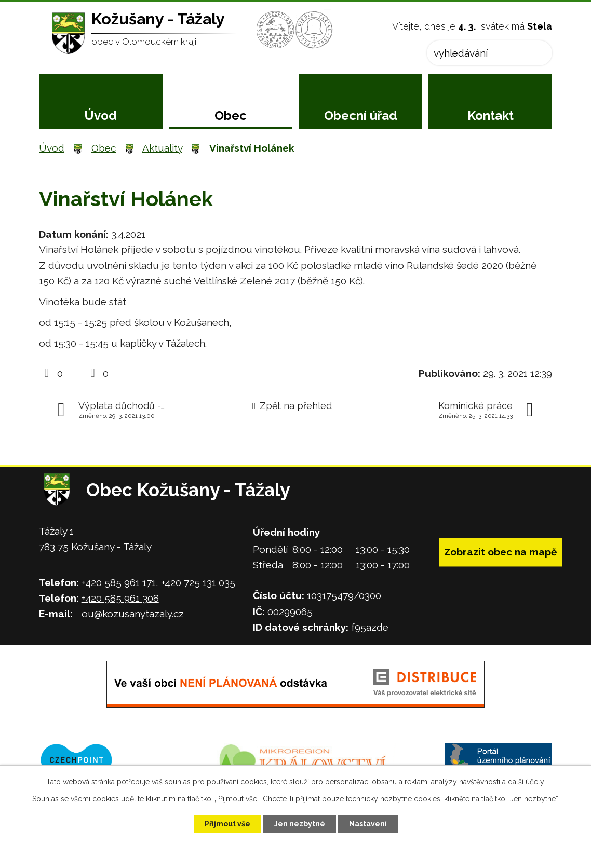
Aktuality (162, 148)
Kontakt (490, 115)
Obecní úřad (360, 115)
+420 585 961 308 (120, 598)
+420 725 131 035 (198, 582)
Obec (230, 115)
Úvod (100, 115)
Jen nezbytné (299, 824)
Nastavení (368, 824)
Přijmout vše (227, 824)
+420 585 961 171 (119, 582)
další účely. (526, 782)
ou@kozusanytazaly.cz (133, 613)
